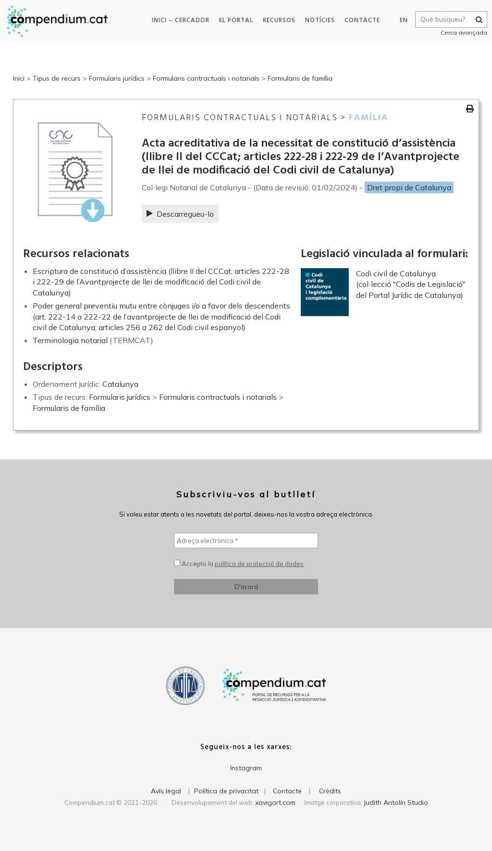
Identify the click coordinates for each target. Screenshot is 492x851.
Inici (19, 78)
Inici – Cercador (179, 20)
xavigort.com (275, 802)
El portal (235, 20)
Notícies (318, 20)
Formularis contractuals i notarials (206, 78)
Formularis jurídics (117, 78)
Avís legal (166, 791)
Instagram (246, 768)
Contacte (361, 20)
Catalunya (120, 384)
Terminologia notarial (70, 340)
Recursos (277, 20)
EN (401, 20)
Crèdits (330, 791)
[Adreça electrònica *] (246, 540)
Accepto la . (239, 563)
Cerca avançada (461, 32)
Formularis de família (300, 78)
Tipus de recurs (57, 78)
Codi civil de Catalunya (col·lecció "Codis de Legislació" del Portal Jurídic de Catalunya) (411, 284)
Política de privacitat (226, 791)
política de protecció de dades (259, 563)
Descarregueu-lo (180, 214)
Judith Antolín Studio (396, 802)
